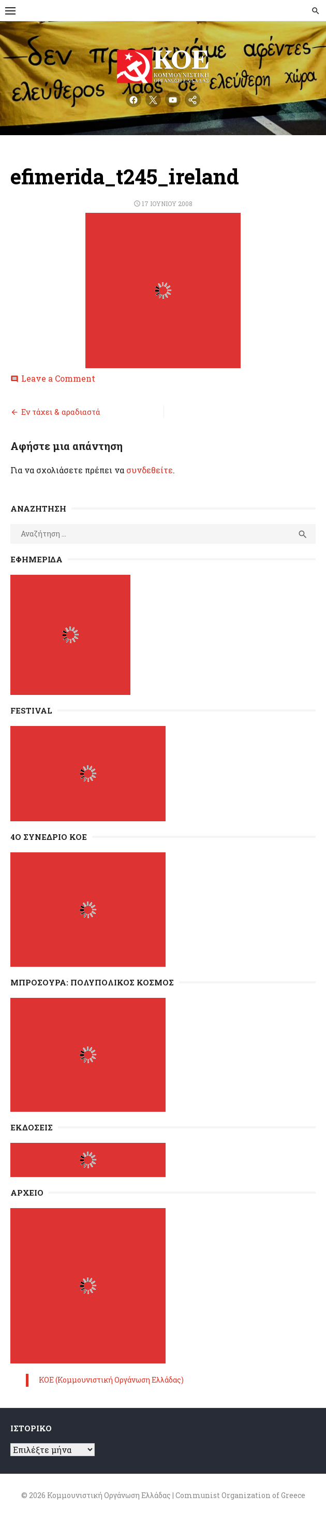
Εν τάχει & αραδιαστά (60, 411)
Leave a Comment (58, 378)
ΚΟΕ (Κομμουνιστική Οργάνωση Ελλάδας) (111, 1380)
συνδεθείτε (149, 469)
